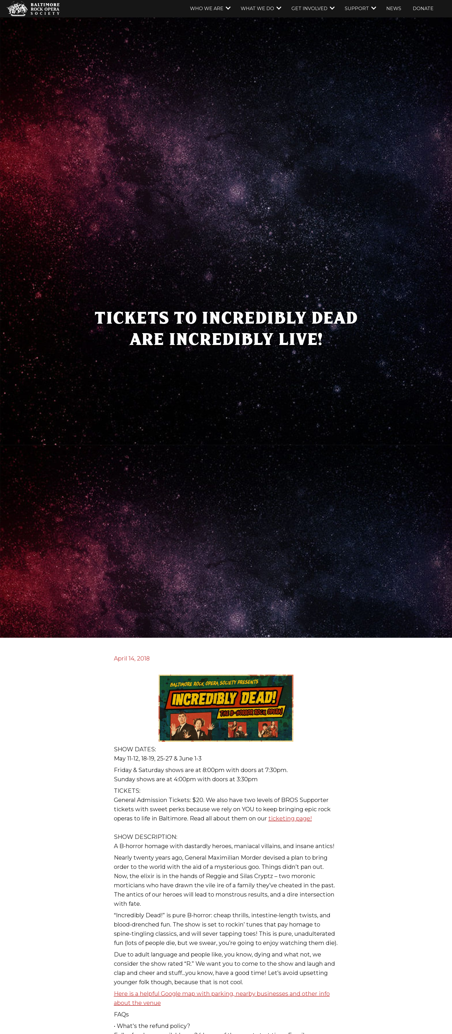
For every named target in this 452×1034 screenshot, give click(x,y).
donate (423, 8)
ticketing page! (290, 818)
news (393, 8)
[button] (209, 8)
